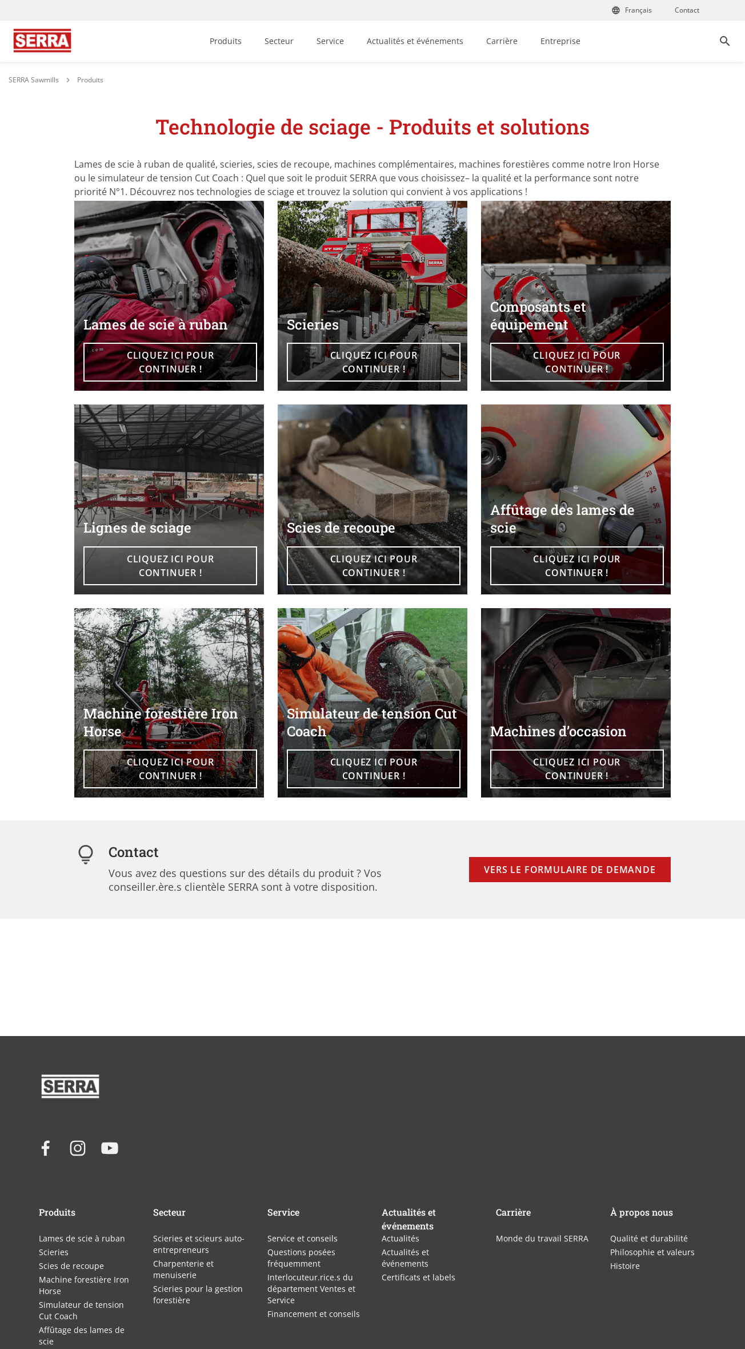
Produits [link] (226, 40)
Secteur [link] (279, 40)
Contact (687, 10)
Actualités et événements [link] (415, 40)
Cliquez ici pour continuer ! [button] (170, 362)
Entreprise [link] (560, 40)
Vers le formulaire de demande (569, 869)
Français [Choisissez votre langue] (631, 10)
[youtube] (110, 1148)
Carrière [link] (502, 40)
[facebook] (46, 1148)
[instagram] (78, 1148)
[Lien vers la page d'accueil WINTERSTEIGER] (42, 41)
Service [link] (330, 40)
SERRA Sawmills (34, 80)
